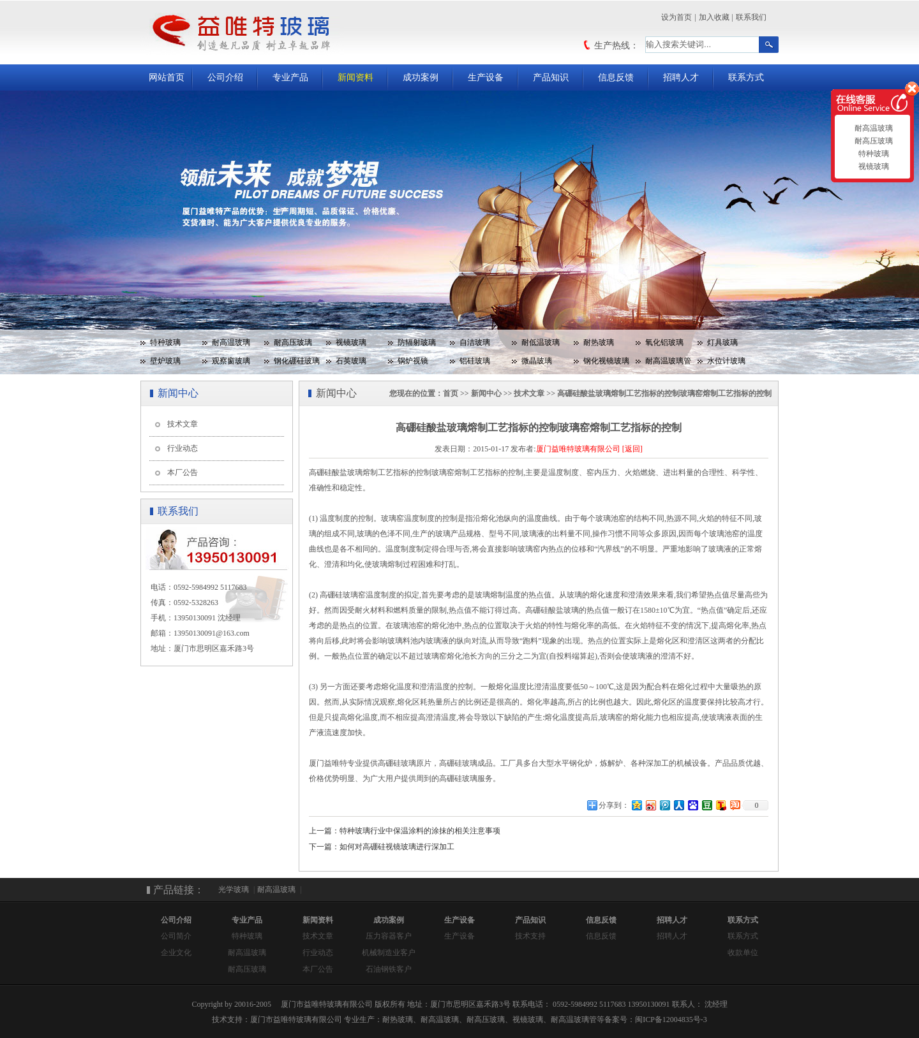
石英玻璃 (351, 360)
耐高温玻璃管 (668, 360)
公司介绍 (225, 77)
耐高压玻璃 (293, 342)
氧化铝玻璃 (664, 342)
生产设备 (486, 77)
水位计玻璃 (726, 360)
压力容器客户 (389, 936)
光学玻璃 (233, 889)
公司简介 (176, 936)
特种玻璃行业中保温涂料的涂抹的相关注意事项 (420, 830)
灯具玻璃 (722, 342)
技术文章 (182, 424)
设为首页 (676, 17)
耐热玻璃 (598, 342)
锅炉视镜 (413, 360)
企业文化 (176, 952)
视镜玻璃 (351, 342)
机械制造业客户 (388, 952)
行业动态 (182, 448)
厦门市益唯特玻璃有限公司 (296, 1019)
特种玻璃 (165, 342)
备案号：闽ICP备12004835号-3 (655, 1019)
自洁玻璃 (474, 342)
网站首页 (166, 77)
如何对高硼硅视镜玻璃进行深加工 (397, 846)
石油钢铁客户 (389, 969)
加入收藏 (714, 17)
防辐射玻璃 (417, 342)
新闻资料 (355, 77)
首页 (450, 393)
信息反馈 (616, 77)
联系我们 (751, 17)
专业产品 (290, 77)
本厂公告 (182, 472)
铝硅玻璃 (474, 360)
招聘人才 (681, 77)
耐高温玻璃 (231, 342)
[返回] (632, 448)
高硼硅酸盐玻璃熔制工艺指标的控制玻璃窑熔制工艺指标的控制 (664, 393)
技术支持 (530, 936)
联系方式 (746, 77)
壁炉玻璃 (165, 360)
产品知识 (551, 77)
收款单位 (743, 952)
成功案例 (420, 77)
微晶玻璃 (536, 360)
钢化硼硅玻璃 (297, 360)
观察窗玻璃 (231, 360)
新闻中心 (486, 393)
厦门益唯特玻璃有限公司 (578, 448)
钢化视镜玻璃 (606, 360)
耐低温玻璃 (540, 342)
